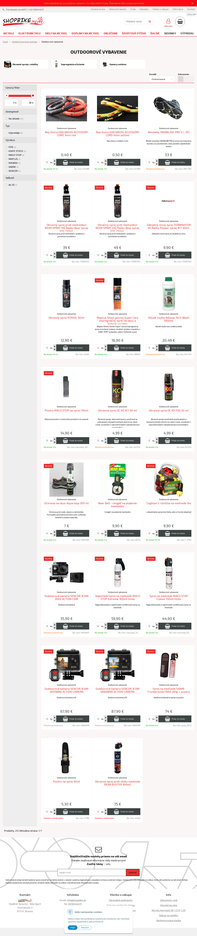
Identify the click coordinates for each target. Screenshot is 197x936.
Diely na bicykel (56, 33)
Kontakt (191, 9)
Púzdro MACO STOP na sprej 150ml (66, 410)
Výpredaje (15, 132)
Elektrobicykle (29, 33)
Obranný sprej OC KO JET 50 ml (117, 410)
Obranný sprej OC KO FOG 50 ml (169, 410)
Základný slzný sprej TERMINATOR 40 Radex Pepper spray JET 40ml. (169, 226)
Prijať (72, 927)
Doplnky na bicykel (85, 33)
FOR (12, 146)
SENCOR (14, 170)
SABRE (13, 166)
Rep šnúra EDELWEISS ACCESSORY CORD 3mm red (66, 133)
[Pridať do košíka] (72, 162)
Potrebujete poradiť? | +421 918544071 (25, 9)
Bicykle (9, 33)
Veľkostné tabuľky (117, 9)
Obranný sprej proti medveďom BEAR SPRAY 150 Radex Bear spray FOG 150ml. (66, 228)
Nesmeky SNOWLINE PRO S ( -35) (168, 132)
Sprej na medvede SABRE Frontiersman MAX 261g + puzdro (168, 690)
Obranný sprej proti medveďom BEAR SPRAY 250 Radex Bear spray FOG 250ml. (117, 228)
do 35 (12, 184)
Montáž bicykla (168, 905)
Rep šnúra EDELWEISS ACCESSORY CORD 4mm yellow (117, 133)
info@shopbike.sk (76, 900)
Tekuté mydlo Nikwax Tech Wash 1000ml (168, 319)
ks (51, 162)
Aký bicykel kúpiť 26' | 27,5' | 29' (169, 910)
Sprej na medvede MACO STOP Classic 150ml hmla (169, 597)
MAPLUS (14, 158)
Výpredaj (187, 33)
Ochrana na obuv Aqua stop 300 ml (66, 503)
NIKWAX (14, 162)
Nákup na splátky (168, 915)
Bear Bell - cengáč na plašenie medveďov (117, 504)
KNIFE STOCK (17, 150)
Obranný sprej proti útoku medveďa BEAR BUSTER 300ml (117, 783)
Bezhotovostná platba (168, 920)
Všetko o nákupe (161, 9)
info (108, 864)
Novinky (170, 33)
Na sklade (15, 118)
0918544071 (75, 903)
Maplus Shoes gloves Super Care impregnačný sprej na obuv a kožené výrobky (117, 320)
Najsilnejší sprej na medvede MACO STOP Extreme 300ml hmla (117, 597)
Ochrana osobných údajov (121, 905)
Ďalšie (154, 33)
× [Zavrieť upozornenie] (192, 3)
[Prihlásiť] (168, 23)
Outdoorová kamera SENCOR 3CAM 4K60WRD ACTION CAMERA (117, 690)
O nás (133, 9)
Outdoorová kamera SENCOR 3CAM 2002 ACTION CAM (66, 597)
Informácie (178, 9)
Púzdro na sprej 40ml (66, 781)
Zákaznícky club (168, 900)
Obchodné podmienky (121, 900)
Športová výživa (134, 33)
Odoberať (133, 873)
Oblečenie (111, 33)
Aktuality (144, 9)
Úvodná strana (98, 9)
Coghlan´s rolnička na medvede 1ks (169, 503)
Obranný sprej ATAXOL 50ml (66, 317)
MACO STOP (16, 154)
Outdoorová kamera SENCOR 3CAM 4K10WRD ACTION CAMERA (66, 690)
